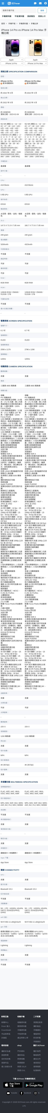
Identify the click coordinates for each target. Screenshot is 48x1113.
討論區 (4, 1038)
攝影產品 (37, 1026)
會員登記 (37, 1063)
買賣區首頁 (37, 1022)
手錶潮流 (37, 1042)
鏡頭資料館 (21, 1026)
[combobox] (12, 60)
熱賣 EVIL (21, 1070)
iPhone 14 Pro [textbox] (11, 63)
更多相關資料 (7, 83)
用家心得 (42, 16)
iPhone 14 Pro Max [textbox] (35, 63)
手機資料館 (6, 16)
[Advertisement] (24, 988)
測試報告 (31, 16)
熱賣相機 (21, 1059)
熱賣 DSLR (21, 1067)
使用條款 (37, 1067)
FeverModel (6, 1030)
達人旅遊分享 (6, 1067)
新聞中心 (5, 1022)
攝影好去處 (5, 1051)
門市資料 (21, 1051)
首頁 (3, 24)
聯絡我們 (37, 1055)
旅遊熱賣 (5, 1055)
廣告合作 (37, 1059)
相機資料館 (21, 1022)
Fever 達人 (5, 1026)
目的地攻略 (5, 1059)
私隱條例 (37, 1070)
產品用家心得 (22, 1038)
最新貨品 (21, 1055)
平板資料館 (19, 16)
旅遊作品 (5, 1063)
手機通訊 (37, 1030)
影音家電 (37, 1038)
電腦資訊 (37, 1034)
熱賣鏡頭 (21, 1063)
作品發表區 (5, 1034)
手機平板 (11, 24)
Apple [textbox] (11, 60)
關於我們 (37, 1051)
